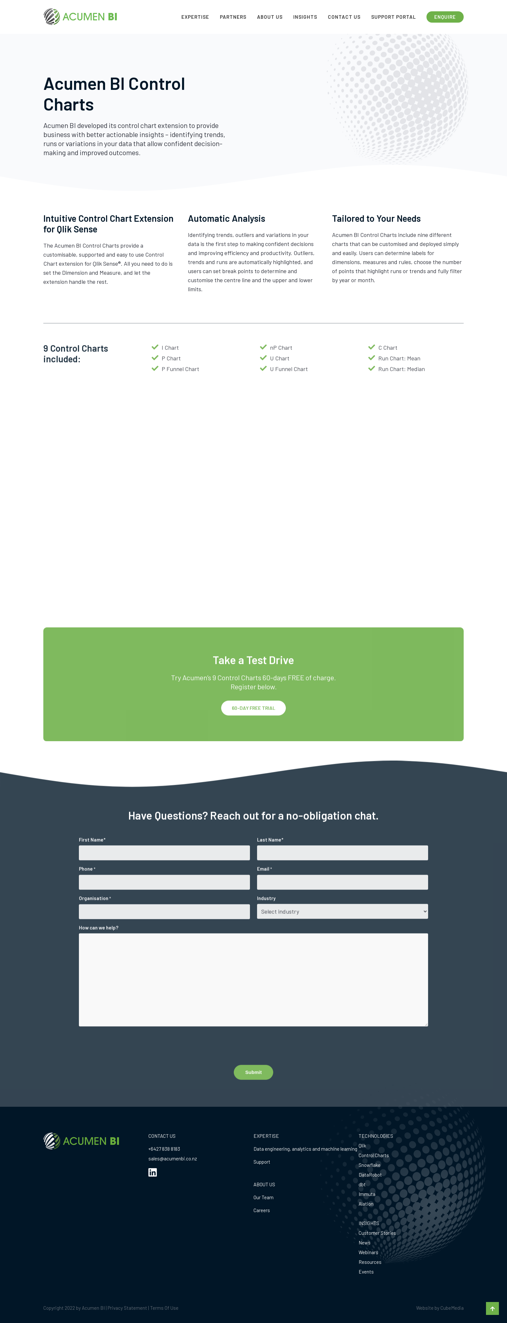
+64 (152, 1149)
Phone (87, 886)
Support (261, 1162)
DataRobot (370, 1175)
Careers (261, 1210)
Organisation (95, 916)
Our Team (263, 1197)
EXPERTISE (266, 1136)
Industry (266, 916)
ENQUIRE (445, 17)
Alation (366, 1204)
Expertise (195, 17)
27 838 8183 (168, 1149)
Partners (233, 17)
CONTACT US (162, 1136)
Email (264, 886)
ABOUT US (264, 1184)
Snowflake (370, 1165)
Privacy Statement (127, 1308)
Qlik (362, 1145)
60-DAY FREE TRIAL (253, 726)
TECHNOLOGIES (376, 1136)
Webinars (368, 1252)
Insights (305, 17)
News (365, 1242)
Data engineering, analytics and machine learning (305, 1149)
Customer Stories (377, 1233)
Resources (370, 1262)
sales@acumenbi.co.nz (172, 1158)
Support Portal (393, 17)
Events (366, 1272)
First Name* (92, 857)
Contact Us (344, 17)
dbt (362, 1184)
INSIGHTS (369, 1223)
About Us (270, 17)
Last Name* (270, 857)
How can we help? (98, 945)
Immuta (367, 1194)
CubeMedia (452, 1308)
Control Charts (374, 1155)
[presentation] (128, 1062)
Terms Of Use (164, 1308)
